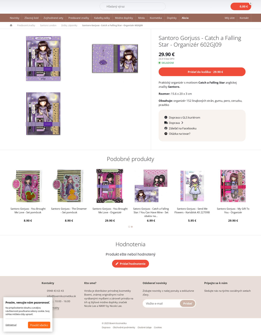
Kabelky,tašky (102, 17)
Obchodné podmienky (124, 327)
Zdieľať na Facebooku (182, 128)
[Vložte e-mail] (169, 303)
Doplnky (172, 17)
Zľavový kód (31, 17)
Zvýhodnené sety (53, 17)
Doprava (106, 327)
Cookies (158, 327)
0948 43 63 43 (55, 290)
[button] (229, 18)
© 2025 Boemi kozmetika (114, 323)
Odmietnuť (10, 324)
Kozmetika (156, 17)
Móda (141, 17)
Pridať (187, 303)
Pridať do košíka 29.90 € (205, 71)
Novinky (14, 17)
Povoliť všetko (39, 325)
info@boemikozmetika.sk (61, 296)
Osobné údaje (144, 327)
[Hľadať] (133, 6)
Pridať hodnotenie (130, 264)
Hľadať (156, 6)
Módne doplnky (124, 17)
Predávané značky (78, 17)
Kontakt (244, 17)
